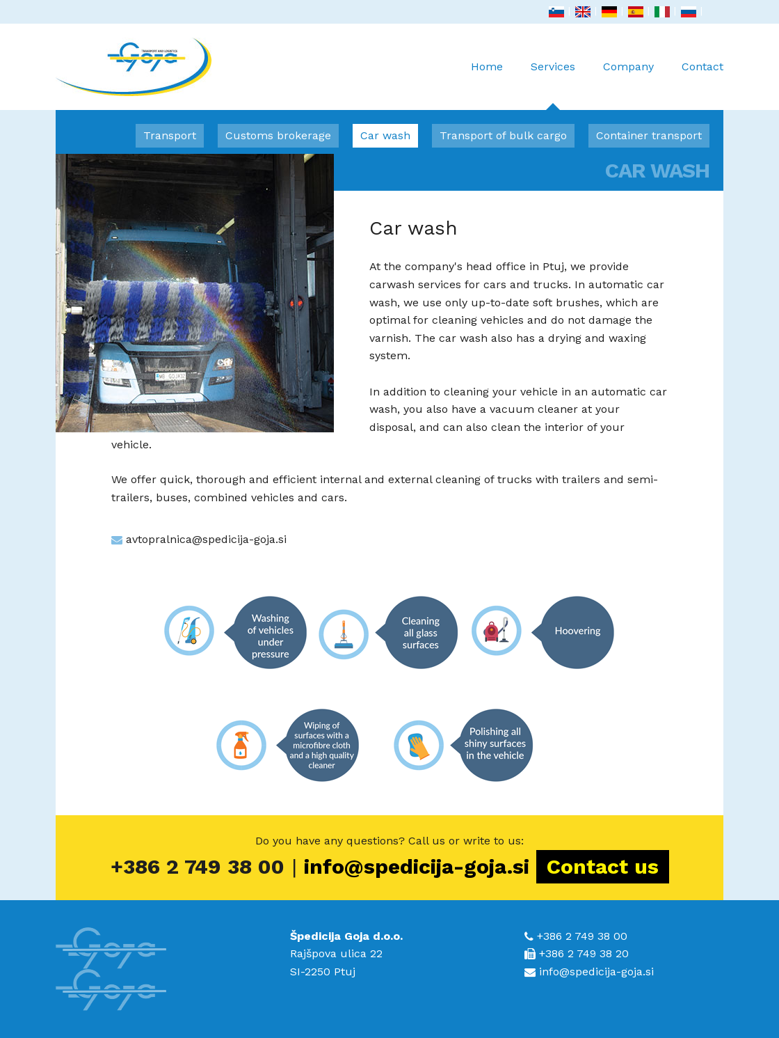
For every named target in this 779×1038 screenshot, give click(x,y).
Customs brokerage (278, 135)
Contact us (603, 866)
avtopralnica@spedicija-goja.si (206, 539)
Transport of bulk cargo (503, 135)
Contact (702, 66)
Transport (169, 135)
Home (487, 66)
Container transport (649, 135)
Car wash (385, 135)
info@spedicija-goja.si (416, 866)
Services (553, 85)
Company (628, 66)
